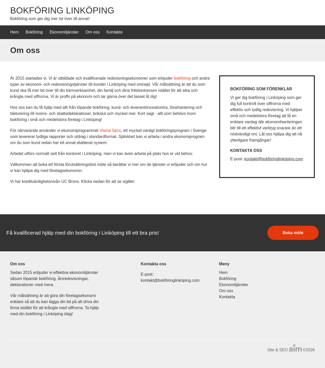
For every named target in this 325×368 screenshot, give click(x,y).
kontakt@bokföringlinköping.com (273, 159)
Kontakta (114, 32)
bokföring (182, 78)
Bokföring (34, 32)
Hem (14, 32)
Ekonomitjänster (64, 32)
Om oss (93, 32)
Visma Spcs (110, 130)
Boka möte (293, 233)
